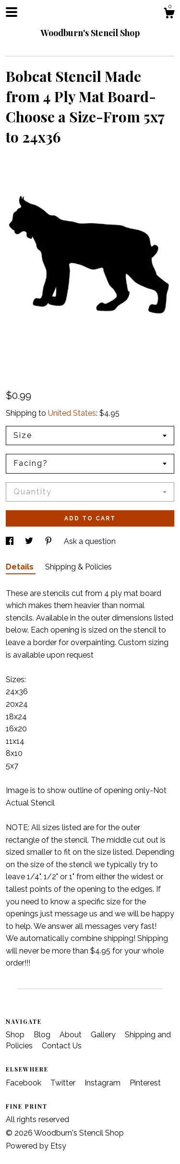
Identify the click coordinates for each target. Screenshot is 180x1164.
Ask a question (90, 541)
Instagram (103, 1082)
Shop (16, 1034)
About (72, 1034)
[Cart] (169, 14)
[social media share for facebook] (10, 541)
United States (72, 413)
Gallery (104, 1034)
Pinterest (145, 1082)
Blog (43, 1034)
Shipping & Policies (78, 566)
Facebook (24, 1082)
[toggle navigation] (11, 12)
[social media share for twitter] (30, 541)
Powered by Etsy (36, 1146)
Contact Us (62, 1045)
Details (21, 566)
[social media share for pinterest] (49, 541)
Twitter (63, 1082)
